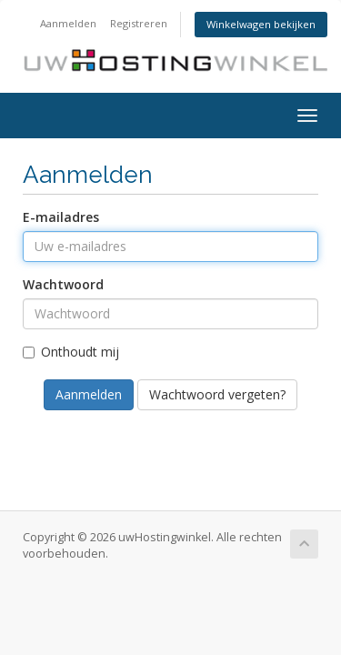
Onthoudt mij (71, 351)
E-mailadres (61, 217)
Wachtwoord (63, 284)
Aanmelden (68, 23)
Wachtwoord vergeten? (217, 394)
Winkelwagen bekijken (261, 24)
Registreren (138, 23)
